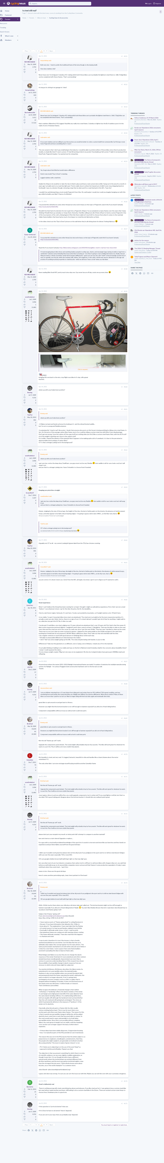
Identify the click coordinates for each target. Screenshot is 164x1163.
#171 (125, 777)
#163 (125, 488)
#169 (125, 719)
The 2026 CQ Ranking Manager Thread (147, 248)
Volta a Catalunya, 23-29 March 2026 (146, 118)
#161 (125, 410)
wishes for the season (141, 240)
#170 (125, 755)
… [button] (35, 51)
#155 (125, 161)
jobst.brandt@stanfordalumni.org (55, 916)
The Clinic (137, 262)
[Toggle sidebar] (160, 11)
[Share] (121, 56)
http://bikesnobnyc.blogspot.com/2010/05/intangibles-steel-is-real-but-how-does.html (89, 248)
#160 (125, 387)
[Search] (59, 3)
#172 (125, 814)
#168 (125, 684)
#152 (125, 84)
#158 (125, 271)
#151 (125, 56)
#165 (125, 563)
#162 (125, 451)
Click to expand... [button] (84, 370)
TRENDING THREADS (138, 113)
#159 (125, 293)
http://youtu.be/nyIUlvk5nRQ (50, 207)
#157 (125, 229)
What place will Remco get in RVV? (145, 184)
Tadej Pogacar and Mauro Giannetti (145, 256)
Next (52, 51)
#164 (125, 541)
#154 (125, 133)
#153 (125, 107)
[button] (4, 3)
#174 (125, 1084)
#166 (125, 600)
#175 (125, 1106)
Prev (27, 51)
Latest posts (135, 195)
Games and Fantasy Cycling (142, 252)
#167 (125, 662)
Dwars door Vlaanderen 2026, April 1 (146, 140)
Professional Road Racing (142, 123)
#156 (125, 201)
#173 (125, 883)
